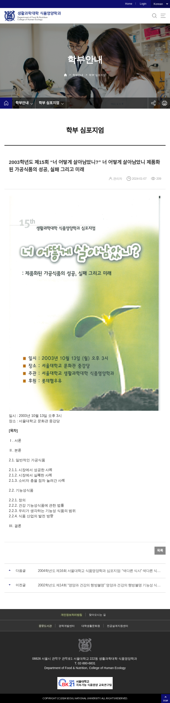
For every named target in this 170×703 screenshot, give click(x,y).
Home (128, 3)
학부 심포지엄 (97, 75)
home (6, 103)
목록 (160, 550)
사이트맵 (163, 16)
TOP (165, 700)
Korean (158, 4)
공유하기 (153, 103)
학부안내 (78, 75)
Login (143, 3)
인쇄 (164, 103)
